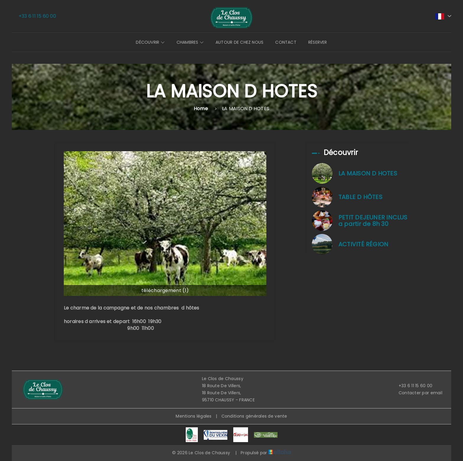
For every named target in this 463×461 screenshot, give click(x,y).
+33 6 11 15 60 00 (412, 386)
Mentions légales (193, 416)
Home (201, 108)
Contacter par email (417, 393)
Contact (285, 42)
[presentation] (73, 222)
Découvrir (150, 42)
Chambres (190, 42)
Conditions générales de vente (254, 416)
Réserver (317, 42)
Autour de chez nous (239, 42)
